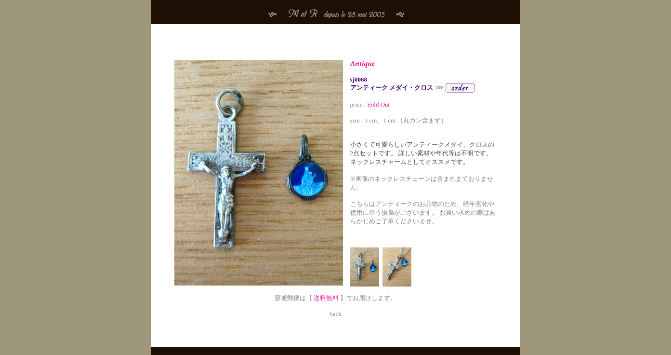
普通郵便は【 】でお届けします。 (336, 294)
